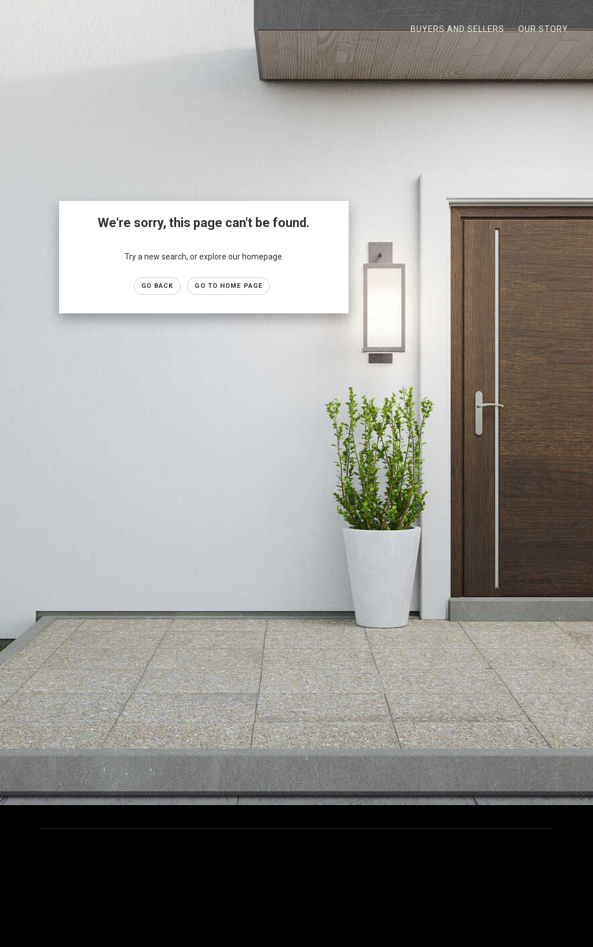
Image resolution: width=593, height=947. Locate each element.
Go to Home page (228, 286)
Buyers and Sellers (457, 29)
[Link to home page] (18, 29)
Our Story (543, 29)
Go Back (157, 286)
